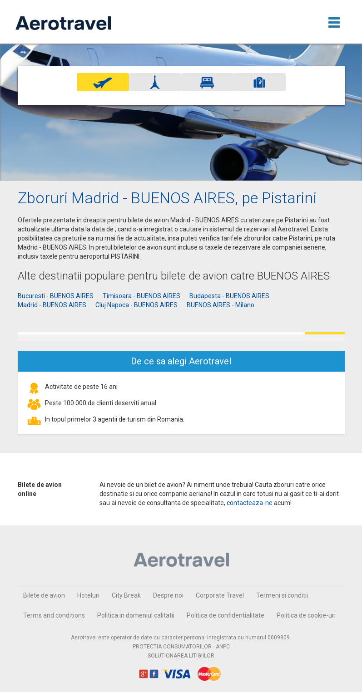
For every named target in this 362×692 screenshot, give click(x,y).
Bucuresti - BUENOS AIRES (56, 295)
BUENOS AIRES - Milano (220, 305)
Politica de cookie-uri (306, 615)
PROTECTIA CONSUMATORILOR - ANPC (181, 646)
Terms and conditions (54, 615)
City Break (126, 595)
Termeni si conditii (282, 595)
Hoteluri (88, 595)
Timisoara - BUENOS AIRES (141, 295)
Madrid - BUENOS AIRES (52, 305)
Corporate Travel (220, 595)
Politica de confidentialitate (225, 615)
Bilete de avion (44, 595)
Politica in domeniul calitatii (135, 615)
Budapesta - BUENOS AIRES (229, 295)
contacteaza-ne (250, 502)
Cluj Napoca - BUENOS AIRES (136, 305)
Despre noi (168, 595)
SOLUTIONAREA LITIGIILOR (181, 656)
